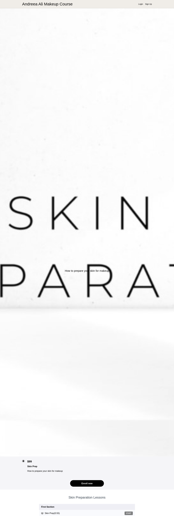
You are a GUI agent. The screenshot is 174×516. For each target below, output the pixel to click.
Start (128, 513)
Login (140, 4)
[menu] (144, 4)
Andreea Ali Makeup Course (47, 4)
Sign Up (148, 4)
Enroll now (87, 483)
